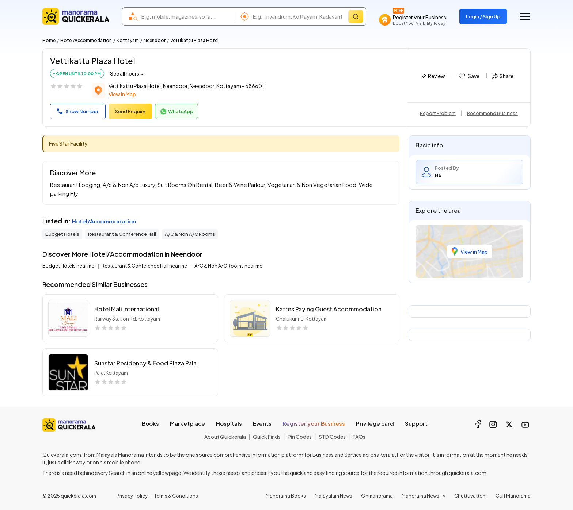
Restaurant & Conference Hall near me (145, 266)
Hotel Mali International (126, 309)
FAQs (359, 436)
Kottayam (128, 40)
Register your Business (313, 423)
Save (468, 76)
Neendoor (155, 40)
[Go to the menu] (525, 16)
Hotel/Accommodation (86, 40)
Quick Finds (267, 436)
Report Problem (438, 113)
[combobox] (186, 16)
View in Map (122, 94)
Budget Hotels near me (68, 266)
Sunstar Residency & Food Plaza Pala (145, 363)
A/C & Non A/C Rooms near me (228, 266)
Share (502, 76)
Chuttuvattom (470, 496)
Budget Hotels (62, 234)
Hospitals (229, 423)
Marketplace (187, 423)
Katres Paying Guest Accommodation (329, 309)
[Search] (355, 16)
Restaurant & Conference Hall (122, 234)
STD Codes (332, 436)
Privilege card (375, 423)
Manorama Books (286, 496)
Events (262, 423)
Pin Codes (300, 436)
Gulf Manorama (513, 496)
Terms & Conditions (176, 496)
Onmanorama (377, 496)
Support (416, 423)
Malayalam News (333, 496)
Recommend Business (492, 113)
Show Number (78, 111)
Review (433, 76)
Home (49, 40)
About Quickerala (225, 436)
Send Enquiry (130, 111)
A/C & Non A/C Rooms (190, 234)
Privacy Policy (132, 496)
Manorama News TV (423, 496)
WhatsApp (176, 112)
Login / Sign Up (483, 16)
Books (150, 423)
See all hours (124, 73)
